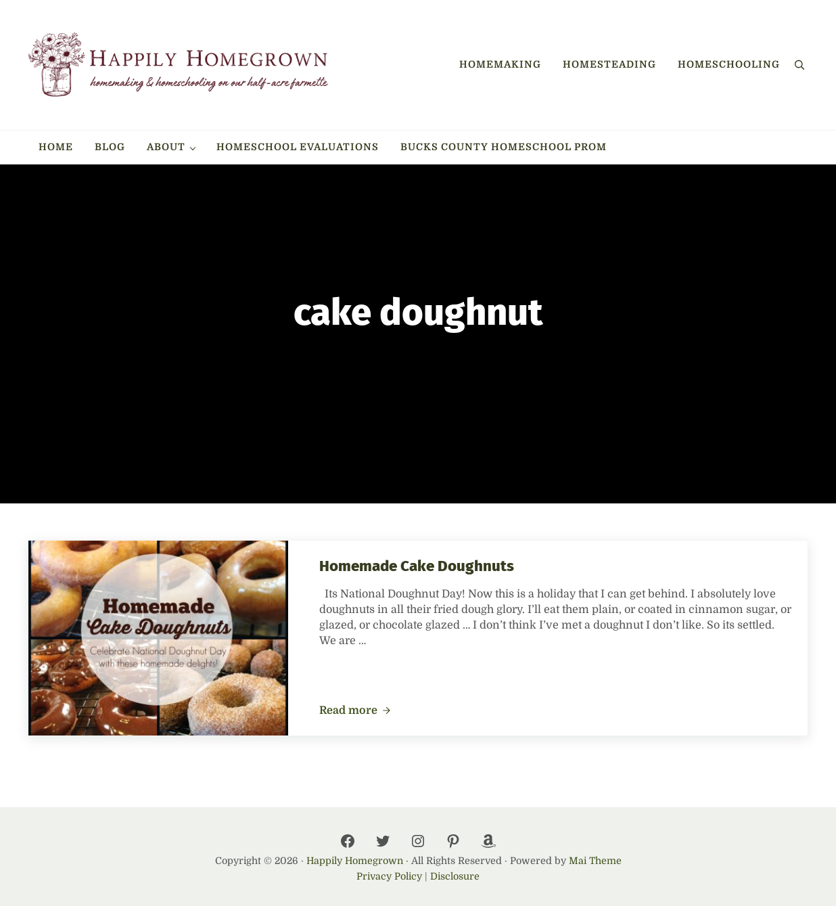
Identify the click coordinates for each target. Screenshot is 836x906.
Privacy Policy (389, 876)
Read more (355, 711)
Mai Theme (595, 860)
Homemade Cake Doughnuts (416, 566)
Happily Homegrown (354, 860)
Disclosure (455, 876)
